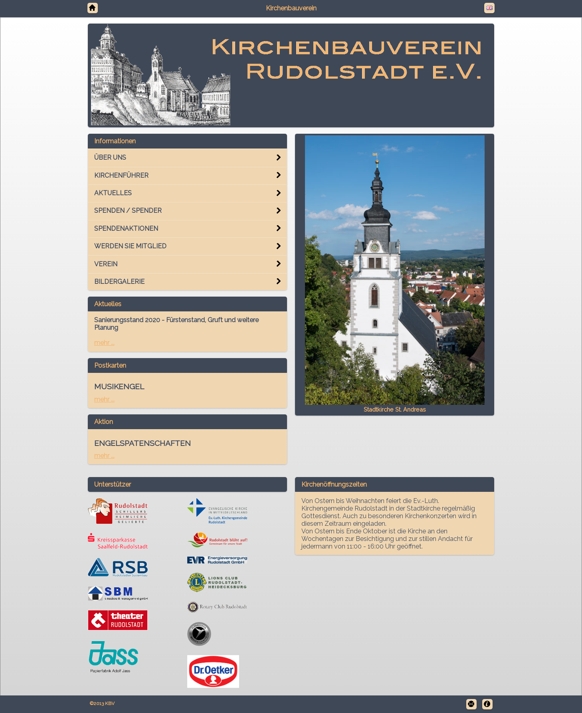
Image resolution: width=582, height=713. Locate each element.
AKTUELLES (113, 193)
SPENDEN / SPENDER (128, 210)
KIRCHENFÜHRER (121, 175)
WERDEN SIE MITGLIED (130, 246)
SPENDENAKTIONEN (126, 228)
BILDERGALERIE (119, 281)
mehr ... (104, 343)
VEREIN (105, 264)
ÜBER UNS (110, 157)
